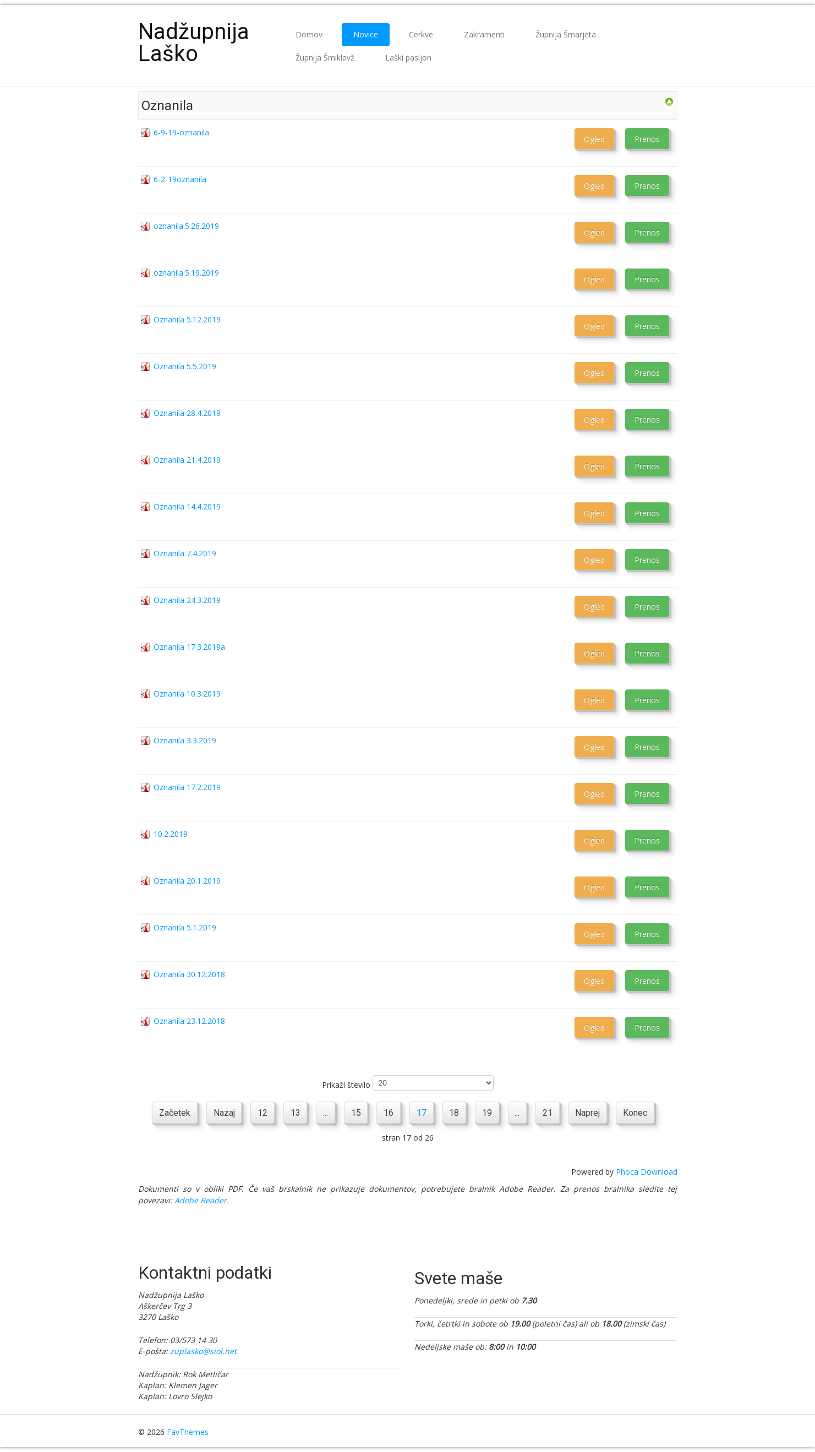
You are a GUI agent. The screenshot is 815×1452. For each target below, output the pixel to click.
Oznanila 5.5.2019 (185, 366)
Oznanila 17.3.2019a (189, 647)
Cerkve (421, 34)
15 (355, 1113)
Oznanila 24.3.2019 (187, 600)
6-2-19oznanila (180, 179)
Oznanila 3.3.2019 (185, 740)
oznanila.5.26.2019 (186, 226)
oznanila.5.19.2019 (186, 272)
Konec (637, 1113)
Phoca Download (646, 1171)
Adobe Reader (200, 1200)
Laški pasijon (408, 57)
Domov (309, 34)
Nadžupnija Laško (193, 43)
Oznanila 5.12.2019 (187, 319)
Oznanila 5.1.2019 (185, 927)
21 (549, 1113)
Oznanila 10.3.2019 (187, 693)
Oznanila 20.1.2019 (187, 880)
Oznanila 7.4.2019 (185, 553)
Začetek (173, 1113)
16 (388, 1113)
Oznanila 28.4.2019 (187, 413)
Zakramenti (484, 34)
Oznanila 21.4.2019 (187, 459)
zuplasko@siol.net (203, 1351)
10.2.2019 (171, 834)
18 (455, 1113)
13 (294, 1113)
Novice (365, 34)
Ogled (594, 139)
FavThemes (188, 1432)
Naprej (589, 1113)
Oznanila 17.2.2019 (187, 787)
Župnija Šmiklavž (325, 57)
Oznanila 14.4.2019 (187, 506)
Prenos (647, 139)
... (324, 1113)
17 (421, 1113)
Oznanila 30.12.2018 (189, 974)
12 (261, 1113)
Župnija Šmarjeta (565, 34)
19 (488, 1113)
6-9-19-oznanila (181, 132)
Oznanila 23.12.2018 (189, 1021)
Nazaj (222, 1113)
